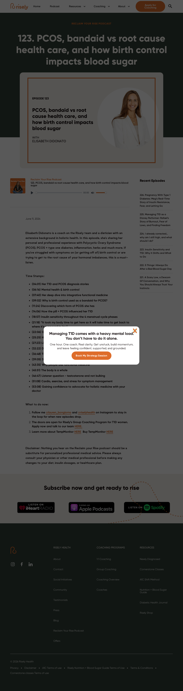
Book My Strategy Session (91, 355)
